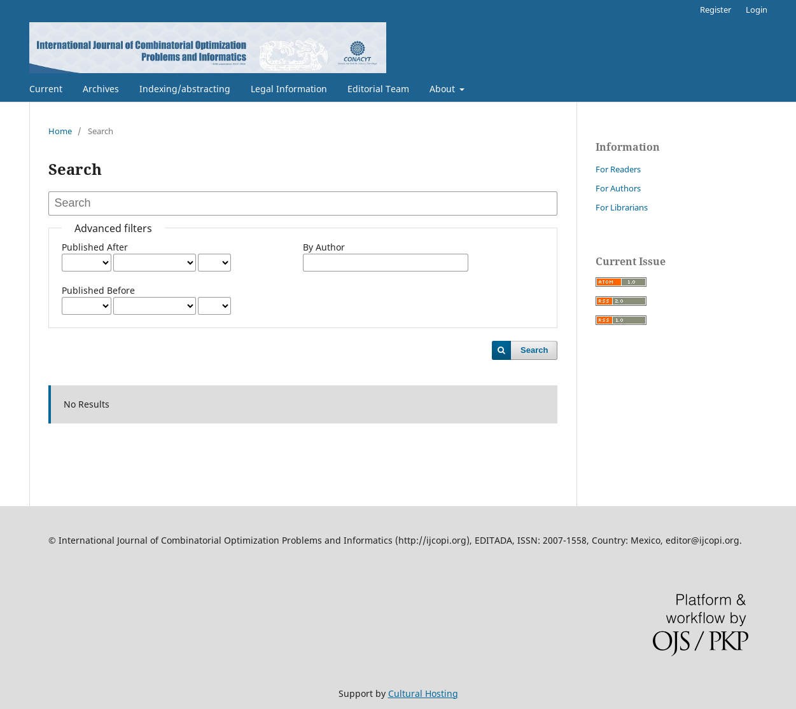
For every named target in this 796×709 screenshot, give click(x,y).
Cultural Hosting (423, 693)
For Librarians (622, 207)
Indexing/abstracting (184, 89)
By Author (324, 247)
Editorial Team (378, 89)
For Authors (618, 188)
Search (534, 350)
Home (60, 131)
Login (756, 9)
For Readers (618, 169)
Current (45, 89)
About (443, 89)
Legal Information (289, 89)
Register (715, 9)
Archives (101, 89)
